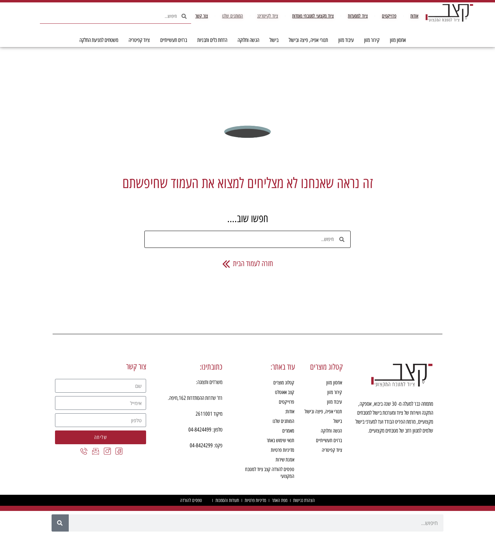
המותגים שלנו (283, 421)
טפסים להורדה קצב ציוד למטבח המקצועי (269, 472)
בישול (272, 40)
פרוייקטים (286, 402)
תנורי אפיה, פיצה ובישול (306, 40)
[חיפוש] (60, 523)
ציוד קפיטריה (137, 40)
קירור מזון (370, 40)
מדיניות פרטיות (282, 450)
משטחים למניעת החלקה (98, 40)
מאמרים (288, 431)
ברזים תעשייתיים (172, 40)
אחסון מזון (396, 40)
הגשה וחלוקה (246, 40)
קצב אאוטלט (284, 392)
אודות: (289, 411)
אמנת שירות (285, 460)
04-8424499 (199, 429)
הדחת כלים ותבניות (210, 40)
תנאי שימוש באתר (280, 440)
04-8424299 (201, 445)
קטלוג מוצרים (283, 383)
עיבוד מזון (344, 40)
